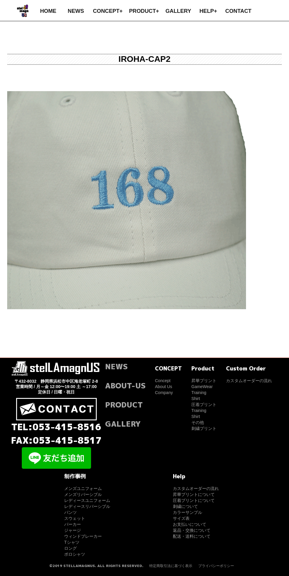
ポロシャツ (74, 554)
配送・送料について (191, 536)
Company (164, 392)
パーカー (72, 524)
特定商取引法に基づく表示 (170, 566)
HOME (48, 11)
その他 (197, 422)
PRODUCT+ (144, 11)
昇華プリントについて (194, 494)
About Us (163, 386)
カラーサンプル (187, 512)
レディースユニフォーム (87, 500)
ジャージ (72, 530)
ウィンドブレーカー (83, 536)
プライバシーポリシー (216, 566)
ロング (70, 548)
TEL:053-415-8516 (56, 427)
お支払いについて (189, 524)
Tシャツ (71, 542)
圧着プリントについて (194, 500)
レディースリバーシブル (87, 506)
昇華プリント (203, 380)
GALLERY (178, 11)
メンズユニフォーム (83, 488)
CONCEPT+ (108, 11)
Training (198, 392)
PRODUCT (124, 404)
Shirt (195, 398)
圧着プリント (203, 404)
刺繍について (185, 506)
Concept (162, 380)
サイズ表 (181, 518)
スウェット (74, 518)
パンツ (70, 512)
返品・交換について (191, 530)
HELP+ (208, 11)
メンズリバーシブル (83, 494)
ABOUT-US (125, 385)
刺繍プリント (203, 428)
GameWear (202, 386)
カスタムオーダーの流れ (249, 380)
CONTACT (238, 11)
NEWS (76, 11)
